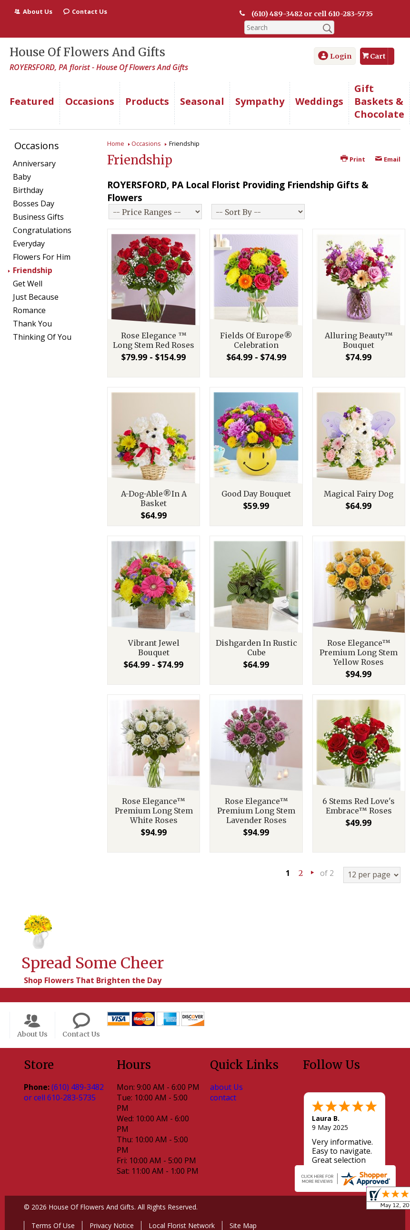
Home (115, 143)
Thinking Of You (42, 337)
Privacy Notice (112, 1225)
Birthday (28, 190)
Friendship (32, 270)
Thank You (32, 323)
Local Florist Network (182, 1225)
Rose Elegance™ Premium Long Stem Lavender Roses (256, 810)
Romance (29, 310)
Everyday (29, 243)
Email (387, 159)
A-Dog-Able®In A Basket (154, 498)
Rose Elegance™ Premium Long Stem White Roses (154, 810)
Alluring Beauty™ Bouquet (359, 340)
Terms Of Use (53, 1225)
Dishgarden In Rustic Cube (256, 647)
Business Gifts (38, 217)
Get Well (27, 283)
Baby (22, 177)
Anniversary (34, 163)
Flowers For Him (41, 257)
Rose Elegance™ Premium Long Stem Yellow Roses (359, 652)
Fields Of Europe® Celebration (256, 340)
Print (352, 159)
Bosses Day (33, 203)
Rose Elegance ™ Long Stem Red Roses (153, 340)
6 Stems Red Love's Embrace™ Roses (358, 805)
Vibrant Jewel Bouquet (154, 647)
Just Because (36, 297)
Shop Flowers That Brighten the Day (92, 980)
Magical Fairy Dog (358, 493)
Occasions (146, 143)
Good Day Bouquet (256, 493)
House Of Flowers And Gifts (87, 52)
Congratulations (42, 230)
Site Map (243, 1225)
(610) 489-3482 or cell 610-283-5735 (311, 14)
